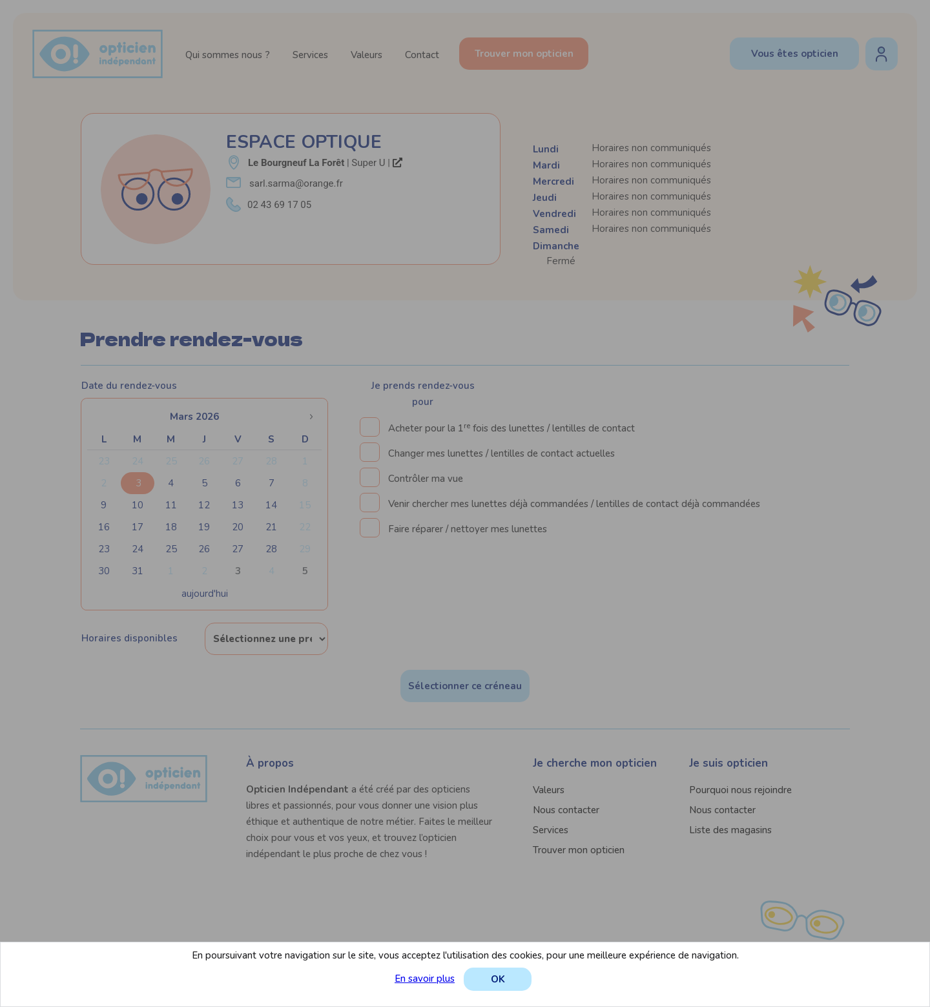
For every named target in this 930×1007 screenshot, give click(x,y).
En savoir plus (425, 978)
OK (498, 979)
